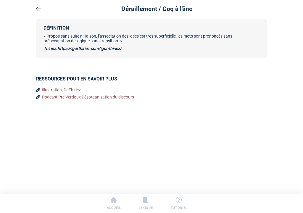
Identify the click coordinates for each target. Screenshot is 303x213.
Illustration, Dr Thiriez (61, 90)
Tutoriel (179, 203)
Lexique (146, 203)
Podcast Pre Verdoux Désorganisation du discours (88, 97)
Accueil (114, 203)
